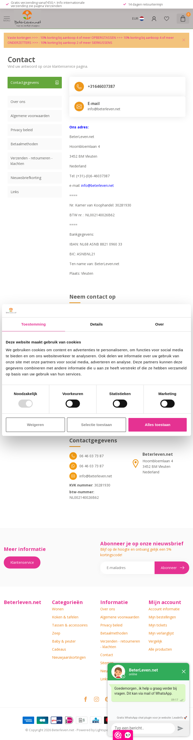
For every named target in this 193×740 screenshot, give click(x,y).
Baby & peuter (64, 641)
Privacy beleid (22, 129)
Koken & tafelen (65, 617)
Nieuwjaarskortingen (69, 657)
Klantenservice (22, 562)
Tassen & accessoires (70, 625)
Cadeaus (59, 649)
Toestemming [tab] (33, 324)
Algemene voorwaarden (30, 115)
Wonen (58, 609)
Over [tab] (159, 324)
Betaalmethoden (24, 144)
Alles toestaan (157, 424)
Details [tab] (96, 324)
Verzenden (53, 6)
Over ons (18, 101)
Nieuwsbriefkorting (26, 177)
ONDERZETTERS (19, 43)
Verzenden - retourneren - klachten (32, 161)
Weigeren (35, 424)
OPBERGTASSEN (103, 38)
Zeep (56, 633)
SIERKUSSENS (102, 43)
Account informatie (164, 609)
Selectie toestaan (96, 424)
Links (15, 191)
